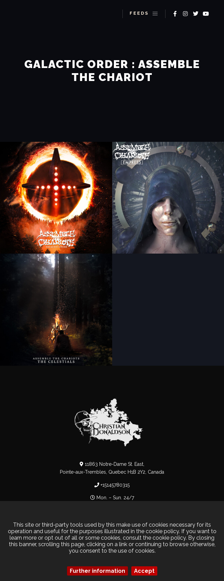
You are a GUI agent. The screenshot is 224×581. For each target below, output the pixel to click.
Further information (97, 571)
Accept (144, 571)
